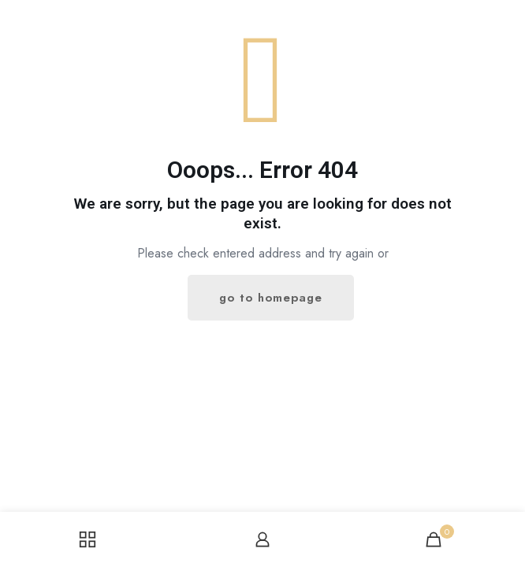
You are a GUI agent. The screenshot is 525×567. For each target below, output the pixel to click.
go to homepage (270, 297)
